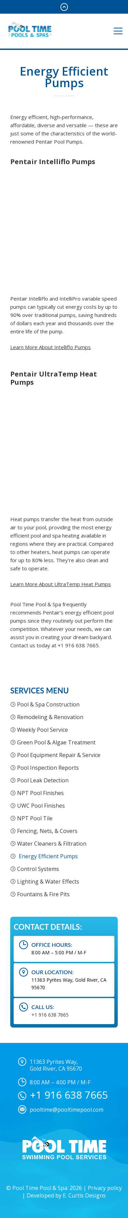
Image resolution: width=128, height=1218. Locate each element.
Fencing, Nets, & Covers (47, 831)
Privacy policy (105, 1188)
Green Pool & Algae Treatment (56, 742)
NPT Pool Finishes (40, 793)
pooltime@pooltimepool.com (66, 1109)
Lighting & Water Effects (48, 881)
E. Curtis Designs (84, 1195)
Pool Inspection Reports (48, 767)
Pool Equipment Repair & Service (58, 755)
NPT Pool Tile (35, 818)
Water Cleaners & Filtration (51, 843)
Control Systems (38, 869)
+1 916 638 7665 (50, 1014)
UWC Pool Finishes (41, 805)
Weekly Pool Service (42, 729)
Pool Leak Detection (43, 780)
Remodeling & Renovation (50, 717)
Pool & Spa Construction (48, 704)
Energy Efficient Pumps (48, 856)
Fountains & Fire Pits (43, 894)
